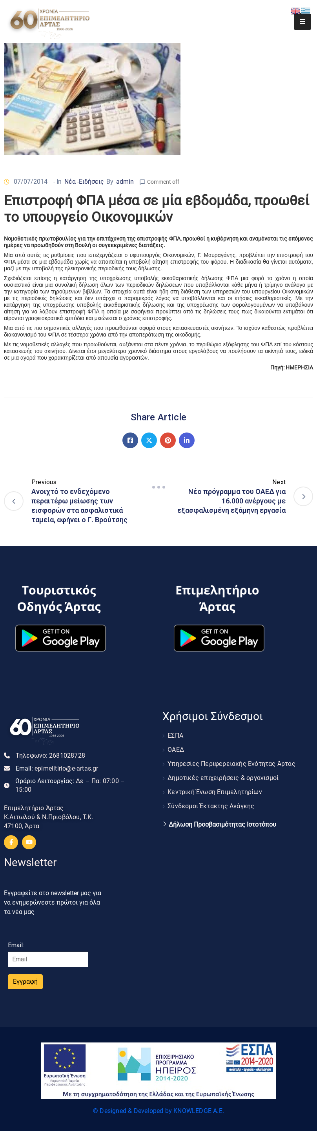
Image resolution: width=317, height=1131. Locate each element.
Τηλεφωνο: (50, 755)
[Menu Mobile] (302, 21)
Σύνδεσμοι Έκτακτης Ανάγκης (211, 806)
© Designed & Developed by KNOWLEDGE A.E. (158, 1111)
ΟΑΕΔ (176, 749)
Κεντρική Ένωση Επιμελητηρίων (215, 792)
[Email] (48, 959)
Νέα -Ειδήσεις (84, 181)
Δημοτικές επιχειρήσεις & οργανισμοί (223, 778)
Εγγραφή (25, 981)
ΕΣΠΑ (175, 735)
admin (125, 181)
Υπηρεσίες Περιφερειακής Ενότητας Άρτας (231, 763)
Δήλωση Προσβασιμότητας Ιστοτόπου (222, 825)
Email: (57, 768)
